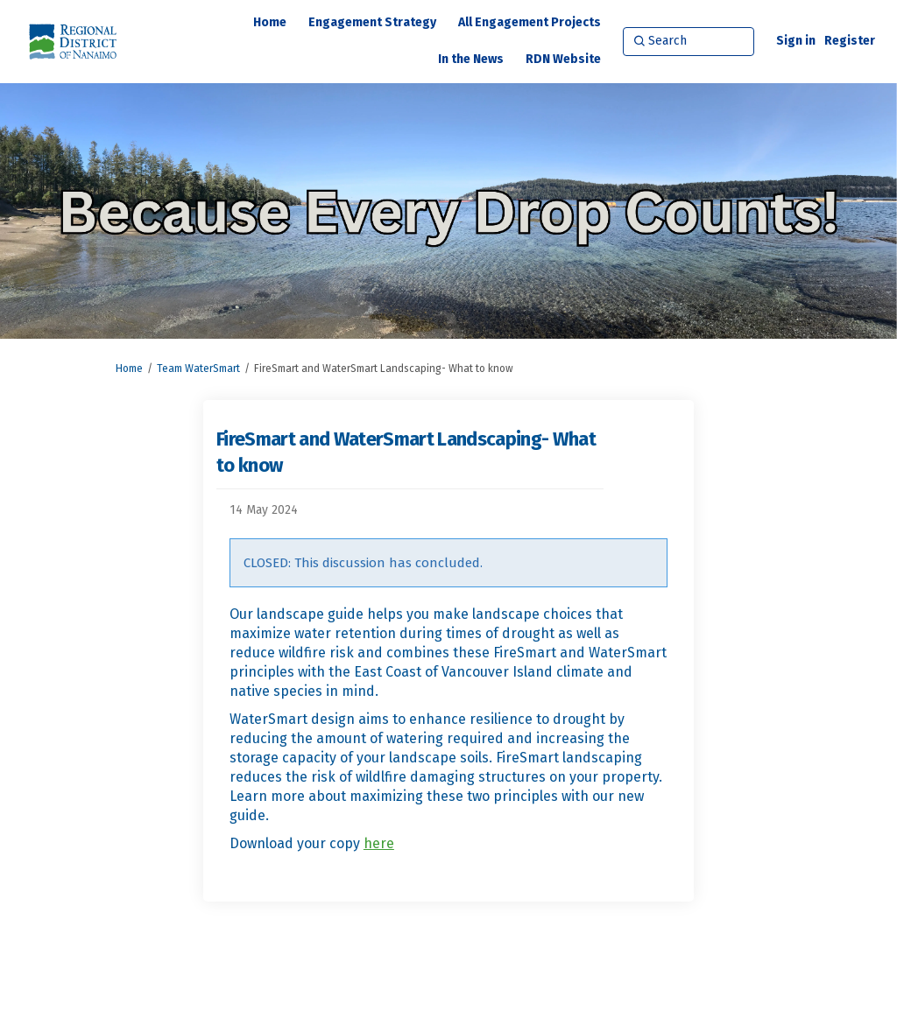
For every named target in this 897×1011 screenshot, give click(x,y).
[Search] (688, 41)
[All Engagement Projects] (529, 22)
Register (849, 40)
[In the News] (471, 59)
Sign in (796, 40)
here (379, 843)
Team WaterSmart (198, 368)
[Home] (270, 22)
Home (129, 368)
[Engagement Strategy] (372, 22)
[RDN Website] (563, 59)
